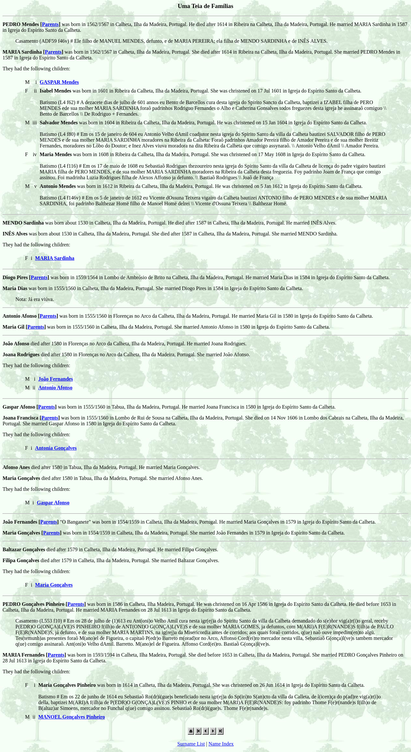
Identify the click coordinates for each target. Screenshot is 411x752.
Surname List (191, 744)
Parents (50, 24)
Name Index (221, 744)
